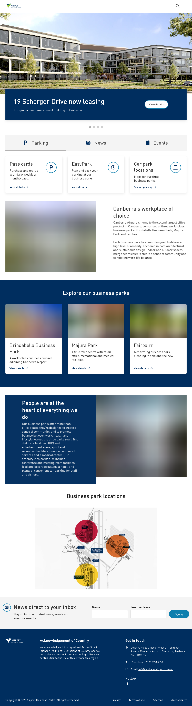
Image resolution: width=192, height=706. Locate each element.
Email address (140, 607)
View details (156, 104)
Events (156, 143)
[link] (34, 175)
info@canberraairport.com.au (155, 669)
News (96, 143)
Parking (35, 143)
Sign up (179, 614)
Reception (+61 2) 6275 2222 (147, 662)
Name (96, 607)
